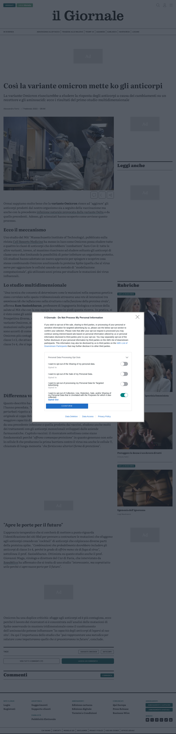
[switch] (124, 364)
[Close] (138, 318)
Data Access (87, 416)
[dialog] (88, 367)
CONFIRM (67, 406)
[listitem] (88, 357)
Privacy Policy (104, 416)
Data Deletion (71, 416)
